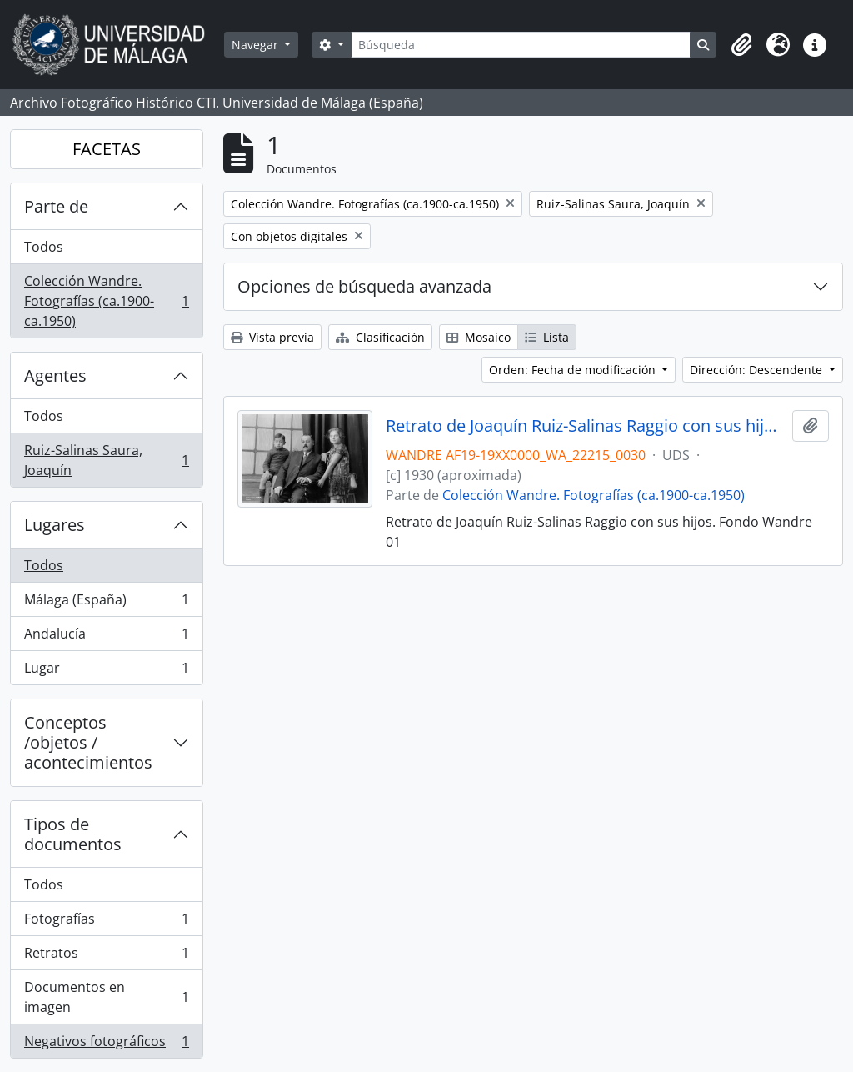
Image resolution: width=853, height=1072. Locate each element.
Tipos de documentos (73, 834)
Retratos (106, 956)
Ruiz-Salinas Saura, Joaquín (106, 460)
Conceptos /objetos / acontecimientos (88, 742)
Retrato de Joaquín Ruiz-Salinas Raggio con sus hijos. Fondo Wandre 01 (586, 426)
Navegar (257, 45)
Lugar (106, 671)
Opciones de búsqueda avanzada (364, 286)
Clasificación (380, 337)
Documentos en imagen (106, 997)
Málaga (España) (106, 603)
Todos (43, 247)
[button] (741, 45)
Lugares (54, 524)
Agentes (55, 375)
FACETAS (106, 149)
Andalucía (106, 637)
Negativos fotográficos (106, 1044)
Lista (547, 337)
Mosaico (478, 337)
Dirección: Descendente (758, 370)
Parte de (56, 206)
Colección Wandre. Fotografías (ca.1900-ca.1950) (106, 301)
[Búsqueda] (521, 45)
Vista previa (272, 337)
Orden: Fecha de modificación (574, 370)
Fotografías (106, 922)
